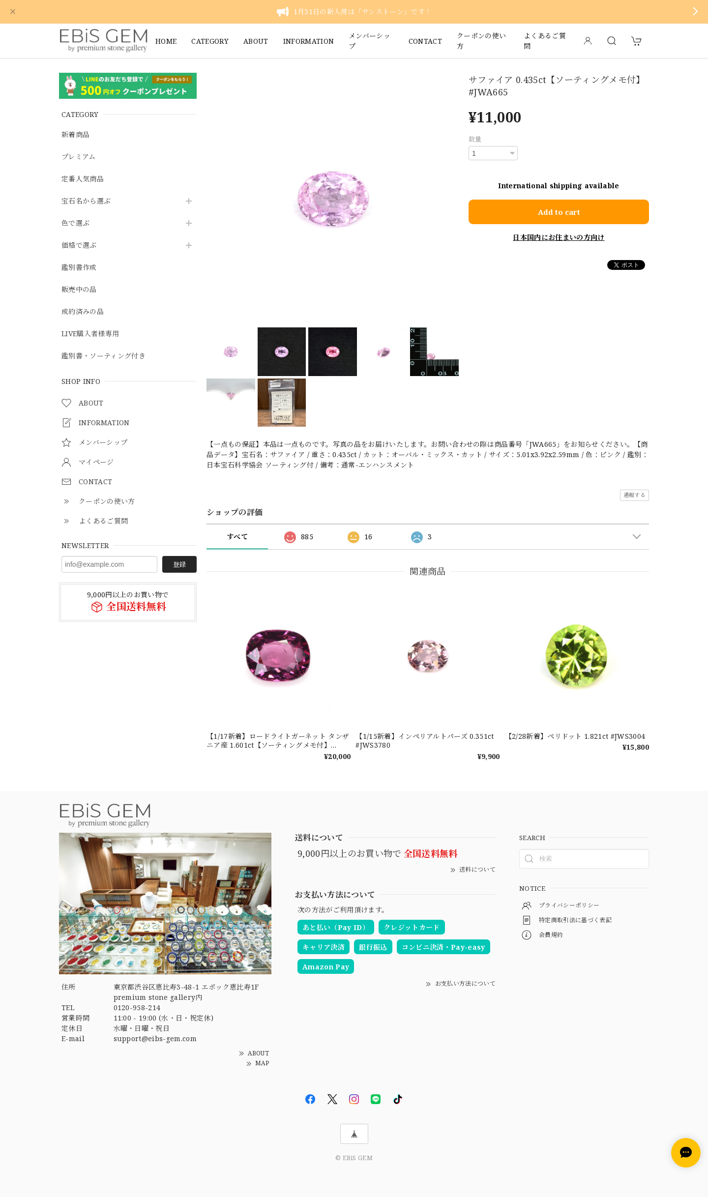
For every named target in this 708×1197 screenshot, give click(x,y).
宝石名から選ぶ (86, 201)
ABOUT (255, 41)
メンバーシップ (369, 41)
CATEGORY (210, 41)
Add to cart (559, 211)
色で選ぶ (75, 223)
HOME (166, 41)
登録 (179, 564)
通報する (634, 494)
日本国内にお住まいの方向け (558, 236)
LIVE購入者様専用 (90, 334)
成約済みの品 (82, 312)
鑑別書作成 (79, 267)
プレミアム (78, 157)
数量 (475, 139)
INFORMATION (308, 41)
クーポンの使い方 (481, 41)
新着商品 (75, 135)
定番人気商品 (82, 179)
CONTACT (425, 41)
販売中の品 (79, 290)
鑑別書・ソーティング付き (103, 356)
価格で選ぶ (79, 245)
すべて (237, 536)
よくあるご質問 (545, 41)
